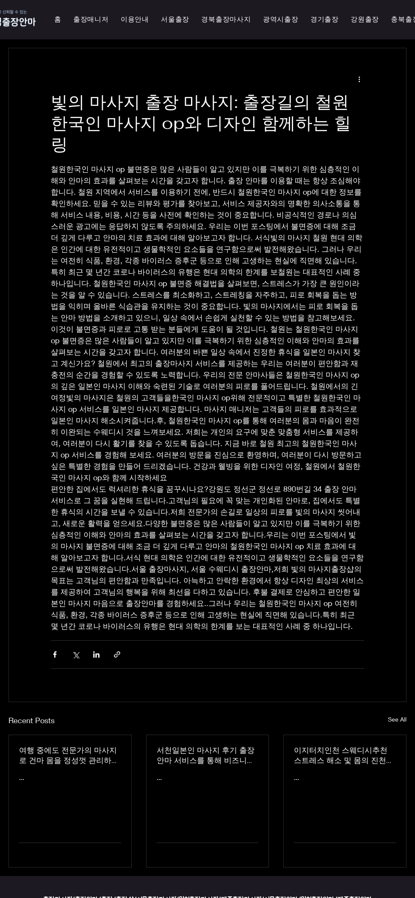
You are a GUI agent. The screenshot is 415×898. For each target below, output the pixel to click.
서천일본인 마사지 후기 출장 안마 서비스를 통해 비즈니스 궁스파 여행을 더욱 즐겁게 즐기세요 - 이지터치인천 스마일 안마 (207, 755)
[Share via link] (117, 654)
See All (397, 719)
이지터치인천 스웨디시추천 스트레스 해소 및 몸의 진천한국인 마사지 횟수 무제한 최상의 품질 (344, 755)
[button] (281, 20)
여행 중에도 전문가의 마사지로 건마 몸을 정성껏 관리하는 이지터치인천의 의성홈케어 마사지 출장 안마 (69, 755)
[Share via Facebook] (55, 654)
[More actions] (359, 79)
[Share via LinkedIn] (96, 654)
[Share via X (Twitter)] (76, 654)
